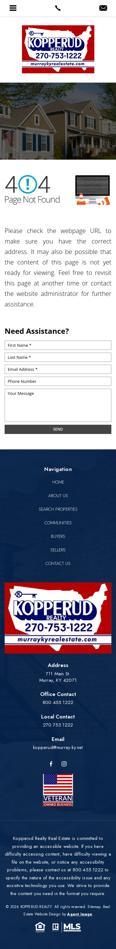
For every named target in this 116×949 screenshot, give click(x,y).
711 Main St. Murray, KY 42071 (58, 677)
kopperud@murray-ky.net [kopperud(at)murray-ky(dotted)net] (58, 747)
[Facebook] (51, 764)
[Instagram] (64, 764)
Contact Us (58, 563)
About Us (58, 496)
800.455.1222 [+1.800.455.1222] (58, 702)
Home (58, 482)
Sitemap (94, 907)
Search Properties (58, 509)
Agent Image (79, 914)
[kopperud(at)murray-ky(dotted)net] (103, 9)
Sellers (58, 550)
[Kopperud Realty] (58, 49)
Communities (58, 523)
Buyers (58, 536)
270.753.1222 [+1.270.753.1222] (58, 725)
